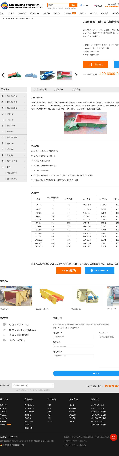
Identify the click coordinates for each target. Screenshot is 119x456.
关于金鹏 (10, 13)
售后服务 (72, 412)
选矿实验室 (22, 13)
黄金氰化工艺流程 (97, 408)
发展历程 (3, 408)
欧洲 (49, 418)
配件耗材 (70, 13)
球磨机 (18, 390)
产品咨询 (72, 415)
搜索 (73, 5)
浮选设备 (28, 415)
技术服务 (72, 405)
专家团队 (3, 415)
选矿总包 (46, 13)
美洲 (49, 415)
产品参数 (76, 89)
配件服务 (72, 408)
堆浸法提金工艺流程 (98, 412)
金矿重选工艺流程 (97, 405)
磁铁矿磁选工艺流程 (98, 418)
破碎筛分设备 (29, 408)
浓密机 (67, 8)
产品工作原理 (40, 89)
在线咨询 (96, 63)
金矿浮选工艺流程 (97, 421)
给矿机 (55, 8)
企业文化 (3, 418)
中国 (49, 405)
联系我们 (3, 421)
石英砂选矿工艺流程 (98, 415)
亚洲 (49, 412)
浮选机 (49, 8)
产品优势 (58, 89)
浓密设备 (28, 418)
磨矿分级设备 (29, 412)
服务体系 (104, 13)
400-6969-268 (100, 270)
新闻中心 (115, 13)
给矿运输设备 (21, 19)
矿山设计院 (34, 13)
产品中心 (10, 19)
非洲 (49, 408)
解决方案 (93, 13)
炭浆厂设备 (29, 421)
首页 (1, 13)
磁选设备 (28, 425)
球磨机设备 (29, 428)
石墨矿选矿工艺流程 (98, 425)
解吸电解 (73, 8)
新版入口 (98, 6)
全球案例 (82, 13)
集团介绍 (3, 405)
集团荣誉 (3, 412)
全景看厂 (5, 425)
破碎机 (61, 8)
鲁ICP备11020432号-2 (37, 441)
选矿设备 (56, 13)
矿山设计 (72, 418)
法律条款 (50, 441)
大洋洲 (50, 421)
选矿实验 (72, 421)
